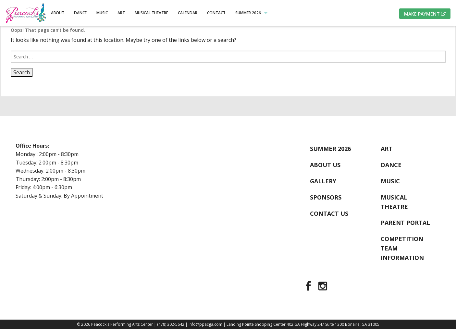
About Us (325, 165)
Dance (80, 13)
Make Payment (425, 14)
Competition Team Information (402, 248)
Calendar (187, 13)
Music (102, 13)
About (57, 13)
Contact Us (329, 213)
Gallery (323, 181)
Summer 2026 (248, 13)
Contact (216, 13)
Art (121, 13)
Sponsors (325, 197)
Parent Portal (405, 222)
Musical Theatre (151, 13)
